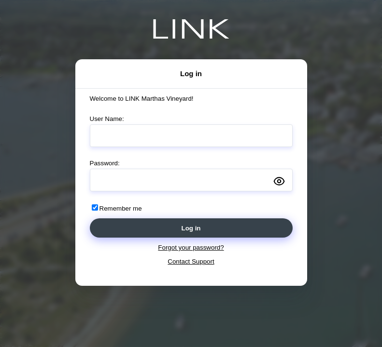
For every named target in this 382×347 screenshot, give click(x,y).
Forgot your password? (191, 247)
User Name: (107, 118)
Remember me (120, 208)
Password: (105, 163)
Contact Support (191, 261)
